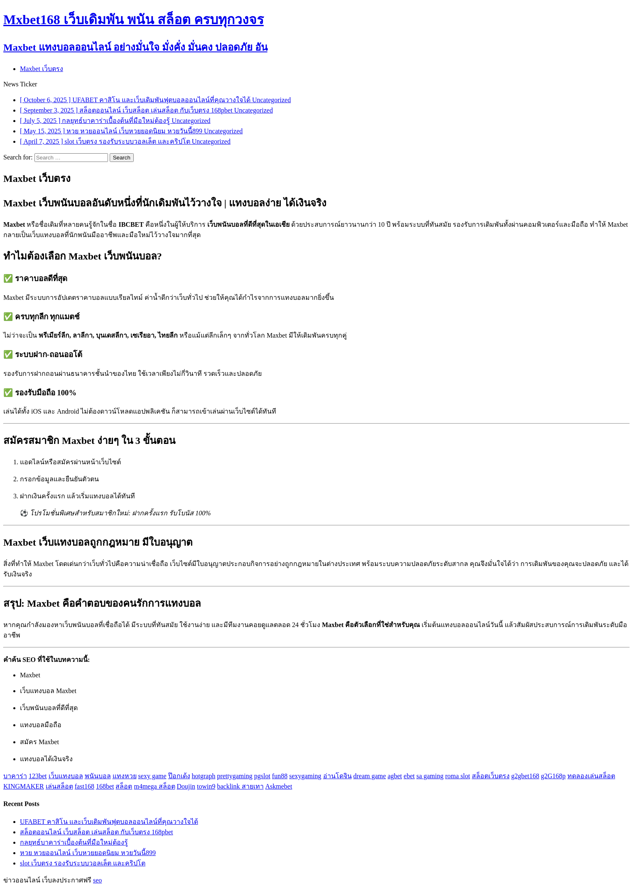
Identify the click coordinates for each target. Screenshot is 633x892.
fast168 (84, 786)
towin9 (206, 786)
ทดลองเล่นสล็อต (591, 775)
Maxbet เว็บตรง (41, 68)
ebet (409, 775)
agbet (395, 775)
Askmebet (278, 786)
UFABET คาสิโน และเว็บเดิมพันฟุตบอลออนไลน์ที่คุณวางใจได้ (109, 821)
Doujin (186, 786)
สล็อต (123, 786)
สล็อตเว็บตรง (491, 775)
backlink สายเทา (240, 786)
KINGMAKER (23, 786)
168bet (105, 786)
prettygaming (234, 775)
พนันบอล (98, 775)
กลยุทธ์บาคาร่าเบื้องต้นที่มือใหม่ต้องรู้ (74, 842)
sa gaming (429, 775)
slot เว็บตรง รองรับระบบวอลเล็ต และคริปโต (82, 863)
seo (97, 880)
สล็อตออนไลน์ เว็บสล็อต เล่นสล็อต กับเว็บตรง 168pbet (96, 832)
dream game (369, 775)
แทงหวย (125, 775)
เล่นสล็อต (59, 786)
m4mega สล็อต (154, 786)
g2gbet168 (525, 775)
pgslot (262, 775)
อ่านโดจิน (337, 775)
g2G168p (553, 775)
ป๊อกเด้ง (179, 775)
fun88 (279, 775)
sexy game (152, 775)
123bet (38, 775)
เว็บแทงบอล (66, 775)
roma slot (457, 775)
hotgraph (204, 775)
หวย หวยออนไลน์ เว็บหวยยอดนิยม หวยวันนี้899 (88, 852)
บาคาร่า (15, 775)
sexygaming (305, 775)
